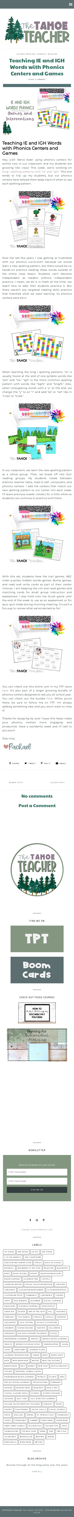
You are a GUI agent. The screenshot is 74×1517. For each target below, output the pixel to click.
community (31, 1295)
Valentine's (10, 1437)
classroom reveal (57, 1290)
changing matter (13, 1285)
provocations (40, 1382)
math (6, 1361)
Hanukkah (9, 1333)
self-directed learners (42, 1399)
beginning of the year (29, 1268)
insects (8, 1344)
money (31, 1366)
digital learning (52, 1301)
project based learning (17, 1382)
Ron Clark (52, 1388)
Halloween (54, 1328)
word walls (10, 1442)
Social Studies (57, 1410)
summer (34, 1421)
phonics (41, 54)
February (9, 1317)
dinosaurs (10, 1306)
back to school (53, 1263)
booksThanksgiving (51, 1274)
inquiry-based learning (54, 1339)
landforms (20, 1350)
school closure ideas (16, 1393)
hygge (53, 1333)
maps (45, 1355)
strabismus (20, 1421)
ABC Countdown (33, 1257)
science (35, 1393)
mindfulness (11, 1366)
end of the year (37, 1312)
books (33, 1274)
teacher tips (51, 1426)
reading (53, 54)
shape (59, 1404)
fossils (49, 1317)
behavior (49, 1268)
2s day (35, 1252)
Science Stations (51, 1393)
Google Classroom (47, 1323)
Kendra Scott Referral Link (37, 1229)
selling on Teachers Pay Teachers (22, 1404)
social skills (39, 1410)
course (59, 1295)
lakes (7, 1350)
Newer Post (16, 782)
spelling (18, 1415)
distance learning (28, 1306)
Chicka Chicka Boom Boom (38, 1285)
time (51, 1431)
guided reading (26, 54)
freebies (61, 1317)
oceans (8, 1372)
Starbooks (63, 1415)
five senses (24, 1317)
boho (7, 1274)
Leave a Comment (37, 80)
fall (50, 1312)
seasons (8, 1399)
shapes (8, 1410)
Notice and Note (59, 1366)
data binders (20, 1301)
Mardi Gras (57, 1355)
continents (46, 1295)
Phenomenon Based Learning (19, 1377)
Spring (30, 1415)
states (7, 1421)
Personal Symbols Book (28, 1372)
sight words (21, 1410)
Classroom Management (31, 1290)
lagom (65, 1344)
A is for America (12, 1257)
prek (62, 1377)
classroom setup (13, 1295)
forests (37, 1317)
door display (48, 1306)
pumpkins (56, 1382)
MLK (23, 1366)
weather (40, 1437)
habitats (41, 1328)
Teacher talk (35, 1426)
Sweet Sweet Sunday (14, 1426)
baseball (9, 1268)
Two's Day (62, 1431)
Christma (60, 1285)
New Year (43, 1366)
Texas (65, 1426)
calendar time (31, 1279)
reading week (23, 1388)
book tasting (20, 1274)
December (36, 1301)
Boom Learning (12, 1279)
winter (51, 1437)
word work (25, 1442)
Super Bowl (62, 1421)
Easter (21, 1312)
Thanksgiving (11, 1431)
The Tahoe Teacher (33, 1510)
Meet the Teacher (51, 1361)
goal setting (26, 1323)
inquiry (35, 1339)
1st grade (9, 1252)
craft (7, 1301)
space (7, 1415)
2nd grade (23, 1252)
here (5, 690)
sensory (47, 1404)
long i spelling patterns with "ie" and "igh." (31, 171)
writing (39, 1442)
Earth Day (9, 1312)
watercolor (26, 1437)
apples (38, 1263)
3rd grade (47, 1252)
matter (35, 1361)
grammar (9, 1328)
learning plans (37, 1350)
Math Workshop (21, 1361)
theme (43, 1431)
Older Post (57, 782)
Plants (52, 1377)
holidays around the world (32, 1333)
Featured (61, 1312)
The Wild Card (29, 1431)
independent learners (15, 1339)
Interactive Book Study (28, 1344)
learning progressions (16, 1355)
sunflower (47, 1421)
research (39, 1388)
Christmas (9, 1290)
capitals (46, 1279)
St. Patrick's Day (45, 1415)
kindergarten (51, 1344)
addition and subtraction (17, 1263)
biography (62, 1268)
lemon (36, 1355)
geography (10, 1323)
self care (22, 1399)
